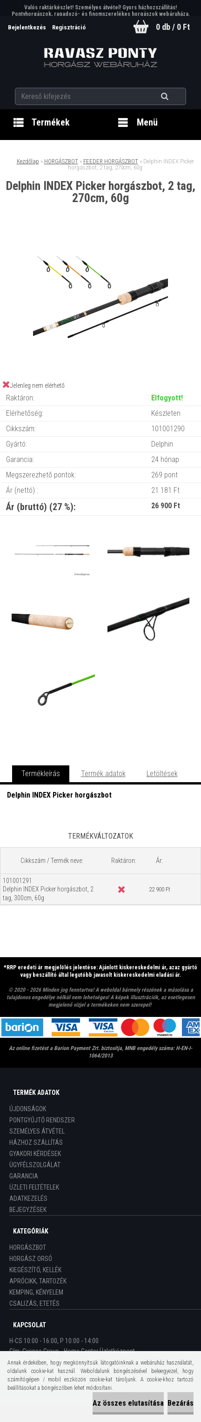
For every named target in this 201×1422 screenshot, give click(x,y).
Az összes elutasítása (128, 1403)
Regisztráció (69, 27)
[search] (176, 96)
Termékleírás (40, 773)
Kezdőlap (28, 161)
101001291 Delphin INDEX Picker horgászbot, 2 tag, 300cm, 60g (48, 889)
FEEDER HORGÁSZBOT (110, 161)
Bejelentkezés (27, 27)
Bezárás (181, 1403)
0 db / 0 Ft (173, 27)
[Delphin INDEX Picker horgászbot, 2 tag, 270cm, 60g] (100, 242)
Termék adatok (103, 773)
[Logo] (101, 58)
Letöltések (162, 773)
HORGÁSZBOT (61, 161)
